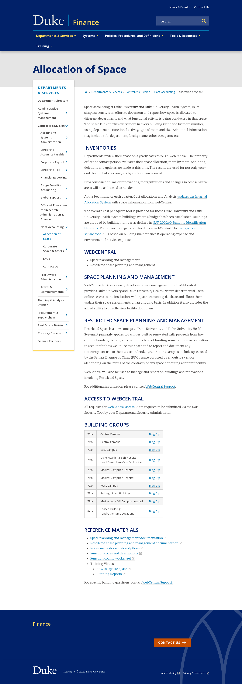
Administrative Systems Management (48, 113)
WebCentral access (121, 407)
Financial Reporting (53, 177)
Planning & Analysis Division (51, 302)
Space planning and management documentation (126, 538)
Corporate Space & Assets (53, 249)
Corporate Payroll (52, 162)
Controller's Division (51, 126)
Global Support (50, 197)
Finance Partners (49, 341)
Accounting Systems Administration (50, 137)
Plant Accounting (52, 227)
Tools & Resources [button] (183, 36)
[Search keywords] (178, 21)
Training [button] (42, 46)
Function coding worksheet (110, 558)
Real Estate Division (51, 325)
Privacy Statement (194, 673)
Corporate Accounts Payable (52, 152)
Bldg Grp (154, 434)
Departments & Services (52, 90)
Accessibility (168, 673)
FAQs (46, 258)
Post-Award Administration (50, 277)
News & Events (179, 7)
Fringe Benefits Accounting (50, 187)
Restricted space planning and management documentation (134, 543)
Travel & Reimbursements (52, 289)
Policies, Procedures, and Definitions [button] (132, 36)
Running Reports (109, 574)
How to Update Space (111, 569)
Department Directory (53, 100)
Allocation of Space (52, 236)
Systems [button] (88, 36)
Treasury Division (49, 333)
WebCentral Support (160, 386)
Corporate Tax (50, 170)
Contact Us (201, 7)
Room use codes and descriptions (115, 548)
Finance (42, 623)
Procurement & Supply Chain (48, 315)
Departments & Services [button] (54, 36)
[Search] (204, 21)
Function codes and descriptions (114, 553)
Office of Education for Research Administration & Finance (53, 212)
